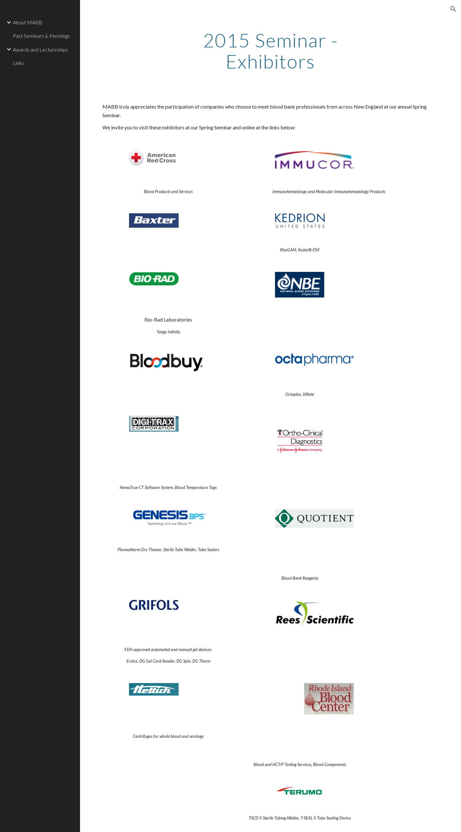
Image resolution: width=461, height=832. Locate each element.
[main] (270, 50)
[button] (453, 9)
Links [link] (18, 63)
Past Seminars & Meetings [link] (41, 36)
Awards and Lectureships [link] (40, 49)
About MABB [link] (27, 22)
